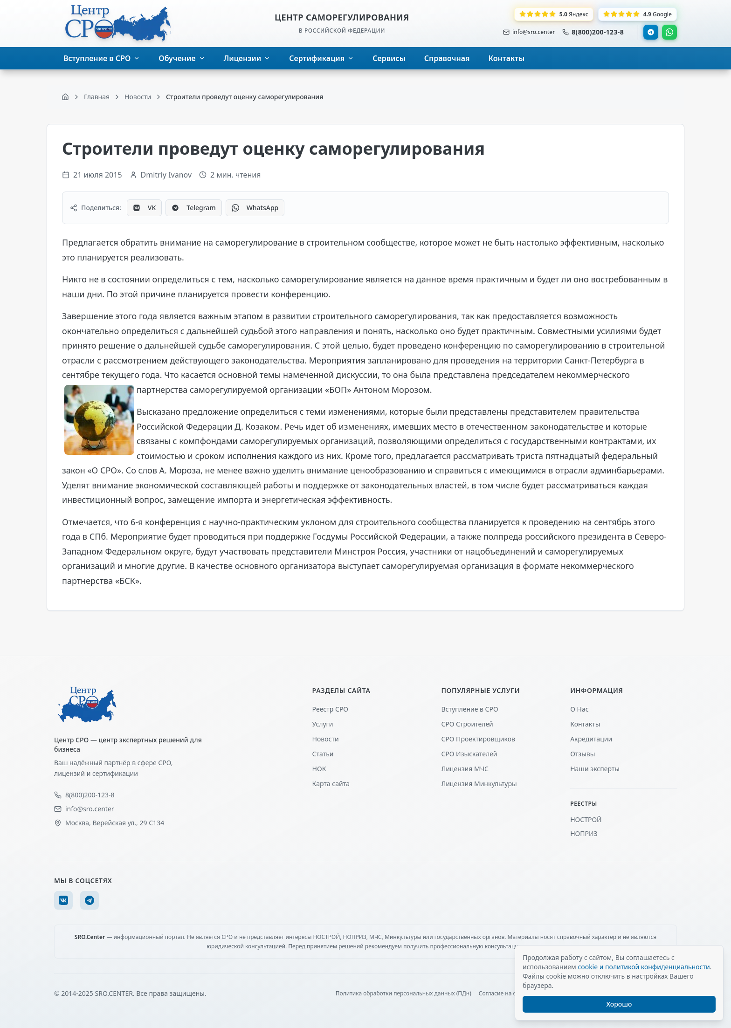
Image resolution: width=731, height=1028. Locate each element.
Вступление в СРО (469, 709)
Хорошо (619, 1004)
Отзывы (582, 753)
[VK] (63, 900)
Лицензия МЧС (465, 768)
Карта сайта (331, 783)
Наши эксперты (595, 768)
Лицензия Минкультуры (479, 783)
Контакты (585, 724)
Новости (325, 738)
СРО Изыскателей (469, 753)
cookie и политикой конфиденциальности (644, 966)
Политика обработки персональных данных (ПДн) (403, 993)
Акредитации (591, 738)
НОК (319, 768)
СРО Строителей (467, 724)
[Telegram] (89, 900)
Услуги (322, 724)
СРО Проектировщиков (478, 738)
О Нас (579, 709)
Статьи (323, 753)
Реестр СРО (330, 709)
